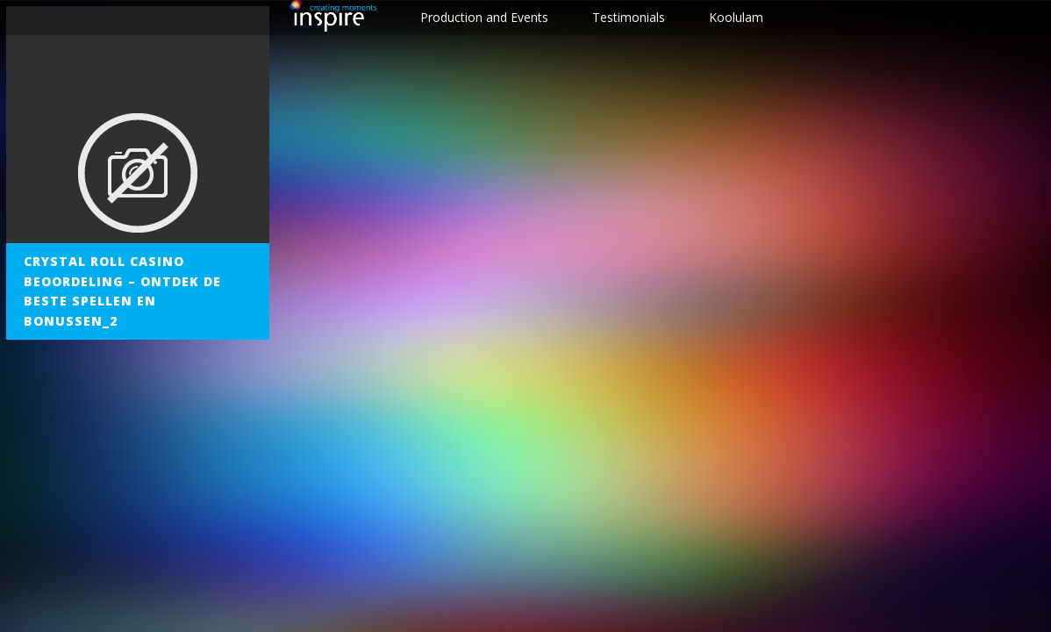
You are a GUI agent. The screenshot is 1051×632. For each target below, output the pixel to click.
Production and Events (484, 17)
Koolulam (736, 17)
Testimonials (628, 17)
